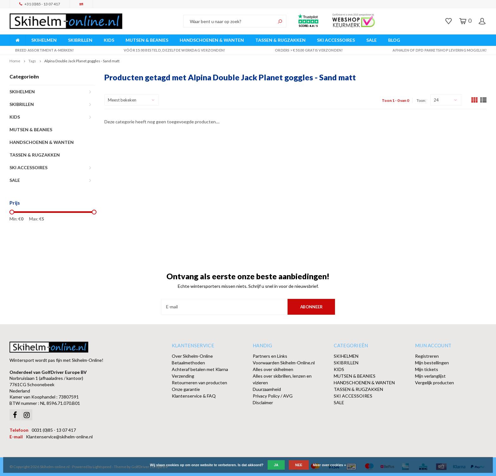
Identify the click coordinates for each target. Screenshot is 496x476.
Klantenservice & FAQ (194, 396)
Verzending (183, 376)
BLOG (394, 40)
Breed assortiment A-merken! (41, 50)
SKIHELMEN (44, 40)
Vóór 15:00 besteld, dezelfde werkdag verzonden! (171, 50)
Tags (32, 61)
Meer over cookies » (329, 465)
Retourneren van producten (199, 382)
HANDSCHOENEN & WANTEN (212, 40)
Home (14, 61)
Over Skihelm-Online (192, 356)
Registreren (427, 356)
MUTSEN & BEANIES (147, 40)
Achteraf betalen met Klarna (200, 369)
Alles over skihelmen (273, 369)
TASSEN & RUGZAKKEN (280, 40)
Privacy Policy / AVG (273, 396)
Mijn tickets (426, 369)
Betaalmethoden (188, 362)
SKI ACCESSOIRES (336, 40)
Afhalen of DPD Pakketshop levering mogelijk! (437, 50)
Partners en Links (270, 356)
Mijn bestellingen (432, 362)
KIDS (109, 40)
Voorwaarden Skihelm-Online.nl (284, 362)
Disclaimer (263, 402)
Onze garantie (186, 389)
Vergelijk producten (434, 382)
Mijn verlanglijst (430, 376)
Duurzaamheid (267, 389)
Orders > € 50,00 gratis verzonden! (306, 50)
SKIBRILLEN (80, 40)
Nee (298, 465)
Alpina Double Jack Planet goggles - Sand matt (82, 61)
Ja (276, 465)
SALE (371, 40)
